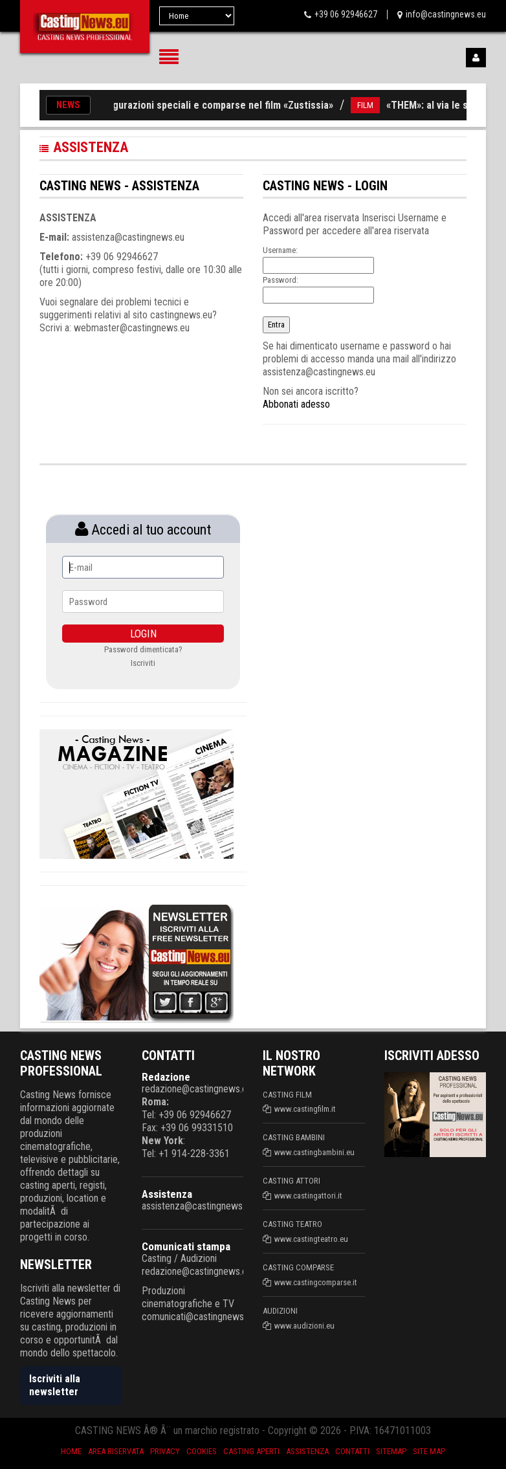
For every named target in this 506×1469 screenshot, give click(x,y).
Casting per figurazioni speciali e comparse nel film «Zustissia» (197, 105)
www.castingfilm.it (305, 1109)
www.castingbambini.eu (314, 1152)
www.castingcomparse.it (315, 1282)
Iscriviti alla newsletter (54, 1385)
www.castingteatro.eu (311, 1239)
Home (71, 1451)
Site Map (429, 1451)
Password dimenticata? (143, 649)
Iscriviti (143, 663)
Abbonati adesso (296, 404)
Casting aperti (251, 1451)
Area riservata (116, 1451)
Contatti (352, 1451)
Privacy (165, 1451)
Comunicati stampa (186, 1246)
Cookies (201, 1451)
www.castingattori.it (308, 1195)
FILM (370, 105)
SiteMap (391, 1451)
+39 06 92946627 (345, 14)
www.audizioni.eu (304, 1326)
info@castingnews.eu (446, 14)
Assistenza (167, 1193)
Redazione (166, 1076)
